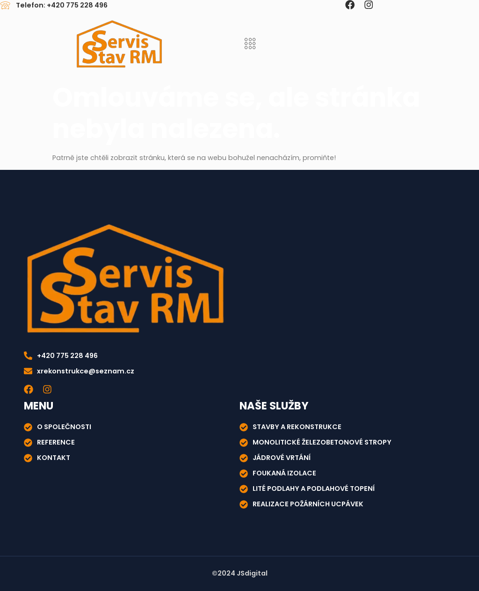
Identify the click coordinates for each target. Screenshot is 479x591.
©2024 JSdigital (240, 573)
